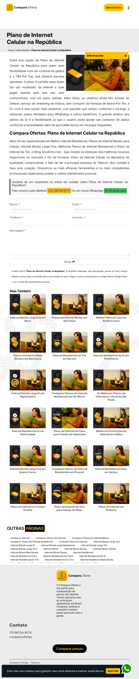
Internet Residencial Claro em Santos (111, 470)
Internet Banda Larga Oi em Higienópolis (28, 395)
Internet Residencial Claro (23, 556)
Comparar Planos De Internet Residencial (31, 541)
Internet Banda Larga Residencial (58, 545)
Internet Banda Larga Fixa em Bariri (28, 319)
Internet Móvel (50, 549)
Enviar (69, 261)
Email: (77, 204)
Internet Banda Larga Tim (94, 545)
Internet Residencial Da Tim (24, 559)
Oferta (69, 575)
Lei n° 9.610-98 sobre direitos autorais (31, 282)
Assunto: (79, 217)
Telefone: (16, 217)
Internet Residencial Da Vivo (59, 559)
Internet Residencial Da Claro (58, 556)
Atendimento (113, 7)
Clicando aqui (115, 190)
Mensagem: (18, 230)
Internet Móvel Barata (76, 549)
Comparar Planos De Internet (51, 538)
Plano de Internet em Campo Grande (27, 508)
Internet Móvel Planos (56, 552)
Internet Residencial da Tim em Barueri (69, 357)
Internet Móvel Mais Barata (24, 552)
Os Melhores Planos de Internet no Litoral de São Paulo (111, 396)
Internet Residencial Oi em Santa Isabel (28, 433)
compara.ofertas (20, 637)
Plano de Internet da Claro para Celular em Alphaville (69, 433)
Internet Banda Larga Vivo (23, 549)
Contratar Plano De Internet (73, 541)
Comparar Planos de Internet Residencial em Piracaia (69, 470)
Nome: (15, 204)
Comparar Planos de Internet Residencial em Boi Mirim (69, 395)
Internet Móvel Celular (104, 549)
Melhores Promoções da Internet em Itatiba (111, 433)
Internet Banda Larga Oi (22, 545)
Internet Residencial (83, 552)
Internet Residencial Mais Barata (96, 559)
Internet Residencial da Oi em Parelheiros (111, 357)
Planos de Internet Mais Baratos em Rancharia (27, 357)
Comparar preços (70, 649)
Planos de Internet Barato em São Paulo (69, 319)
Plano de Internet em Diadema (111, 508)
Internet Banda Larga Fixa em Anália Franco (28, 470)
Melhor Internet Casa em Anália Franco (111, 319)
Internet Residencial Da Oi (92, 556)
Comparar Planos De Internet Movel (90, 538)
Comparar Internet (20, 538)
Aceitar (113, 671)
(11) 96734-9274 (59, 190)
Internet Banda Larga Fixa (107, 541)
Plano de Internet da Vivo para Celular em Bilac (69, 508)
